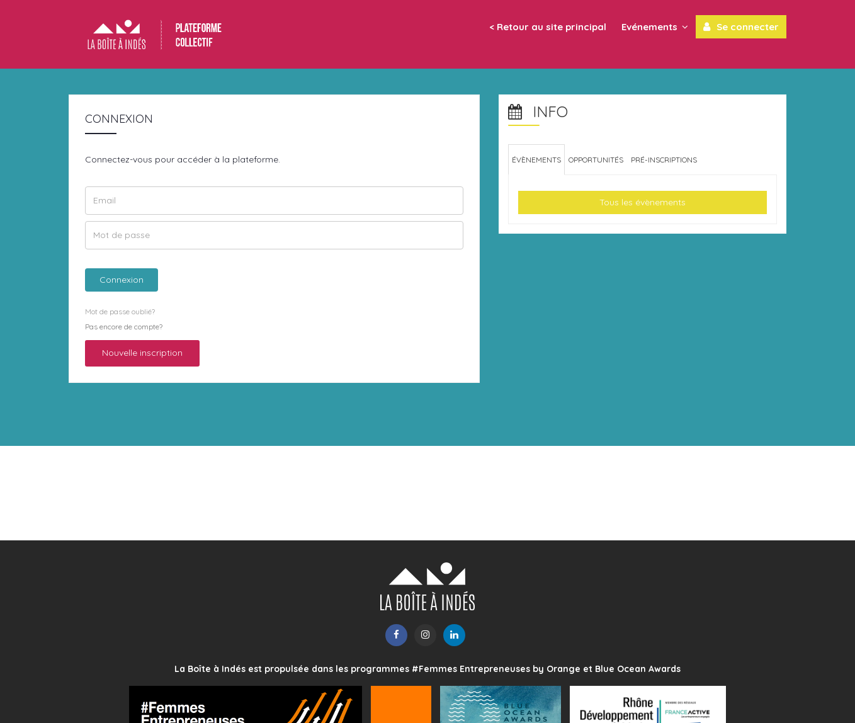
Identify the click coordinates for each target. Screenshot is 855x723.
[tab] (536, 159)
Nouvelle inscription (142, 352)
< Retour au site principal (547, 27)
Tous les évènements (642, 202)
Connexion (121, 279)
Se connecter (741, 26)
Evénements (654, 26)
